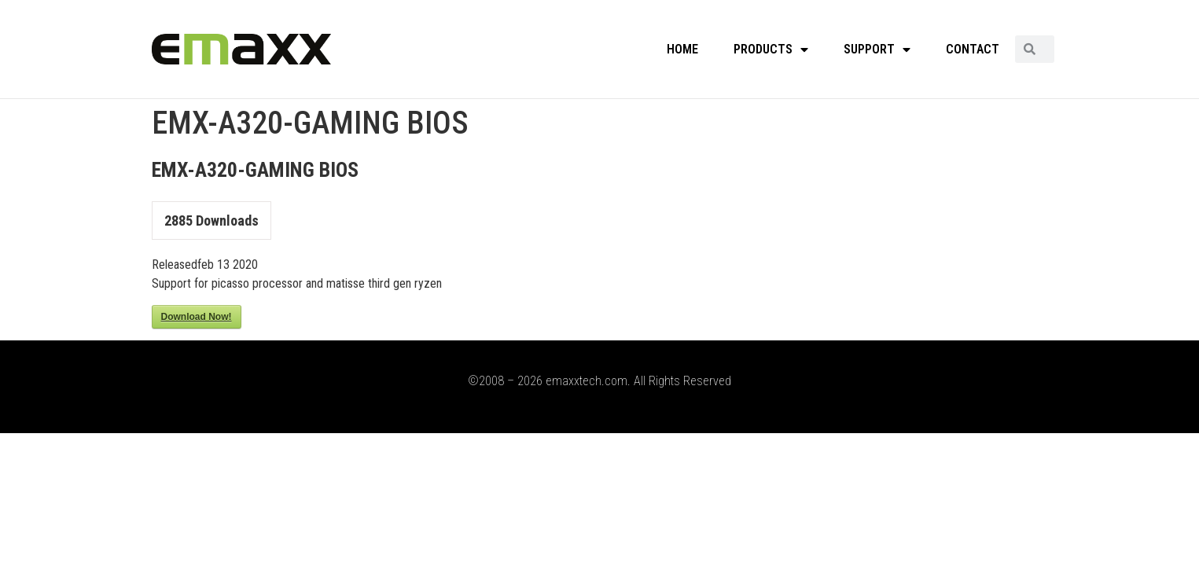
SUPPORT (877, 49)
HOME (682, 49)
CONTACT (972, 49)
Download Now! (196, 316)
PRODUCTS (771, 49)
